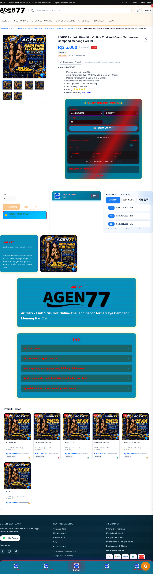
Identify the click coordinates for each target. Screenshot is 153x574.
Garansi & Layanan (115, 550)
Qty (4, 194)
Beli (26, 207)
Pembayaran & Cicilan (116, 546)
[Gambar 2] (18, 85)
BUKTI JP (106, 567)
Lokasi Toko (59, 537)
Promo (134, 3)
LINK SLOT (99, 21)
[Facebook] (2, 551)
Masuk (150, 3)
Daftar (142, 3)
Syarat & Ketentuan (115, 529)
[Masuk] (148, 10)
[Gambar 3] (29, 85)
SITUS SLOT (84, 21)
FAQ (55, 542)
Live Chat (136, 567)
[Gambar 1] (7, 85)
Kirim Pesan (10, 538)
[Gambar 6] (18, 96)
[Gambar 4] (39, 85)
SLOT (111, 21)
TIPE (121, 112)
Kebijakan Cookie (114, 537)
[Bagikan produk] (146, 39)
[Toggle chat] (145, 566)
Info (95, 196)
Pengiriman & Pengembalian (119, 542)
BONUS (16, 567)
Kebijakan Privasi (114, 533)
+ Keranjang (11, 207)
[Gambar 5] (7, 96)
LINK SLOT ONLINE (65, 21)
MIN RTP (86, 120)
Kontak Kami (59, 533)
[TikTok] (16, 551)
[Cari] (32, 10)
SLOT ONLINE (21, 21)
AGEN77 (125, 3)
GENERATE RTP (103, 128)
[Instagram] (9, 551)
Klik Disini (86, 92)
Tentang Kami (59, 529)
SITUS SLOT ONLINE (42, 21)
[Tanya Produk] (36, 207)
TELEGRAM (46, 567)
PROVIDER (86, 112)
